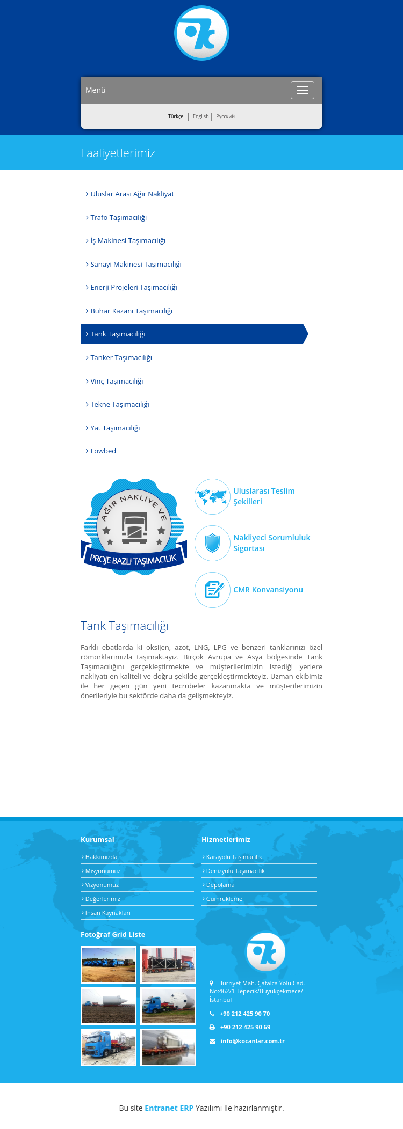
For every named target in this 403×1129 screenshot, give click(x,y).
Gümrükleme (222, 899)
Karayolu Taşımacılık (232, 857)
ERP (186, 1108)
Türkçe (175, 116)
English (201, 116)
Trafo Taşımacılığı (116, 217)
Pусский (225, 116)
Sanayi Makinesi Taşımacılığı (134, 264)
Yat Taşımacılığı (113, 427)
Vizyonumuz (100, 885)
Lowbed (101, 451)
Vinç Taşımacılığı (114, 381)
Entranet (161, 1108)
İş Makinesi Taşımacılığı (125, 240)
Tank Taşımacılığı (115, 334)
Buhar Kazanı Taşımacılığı (129, 311)
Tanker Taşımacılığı (119, 357)
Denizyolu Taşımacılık (234, 871)
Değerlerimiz (101, 899)
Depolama (219, 885)
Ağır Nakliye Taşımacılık (134, 527)
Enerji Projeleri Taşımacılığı (131, 287)
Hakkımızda (99, 857)
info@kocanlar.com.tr (247, 1041)
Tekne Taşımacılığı (117, 404)
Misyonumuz (101, 871)
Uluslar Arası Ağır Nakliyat (130, 194)
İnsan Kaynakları (106, 912)
